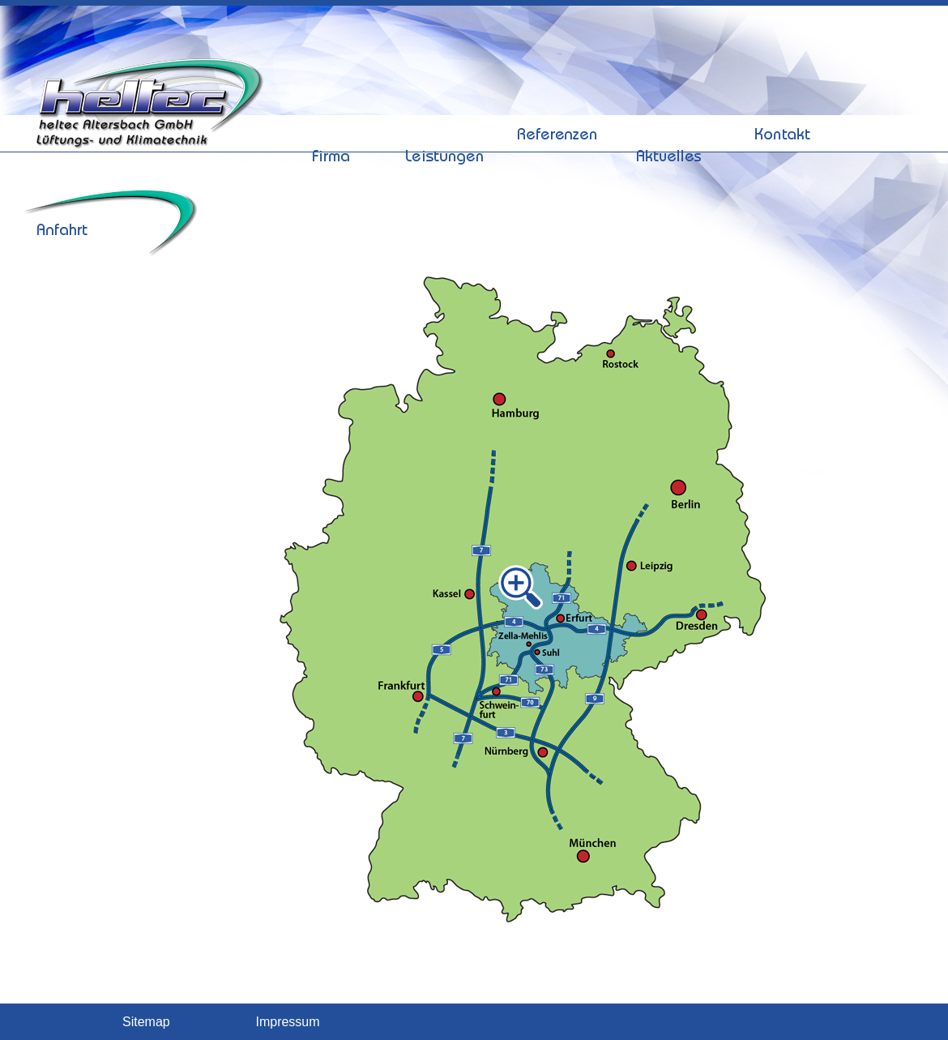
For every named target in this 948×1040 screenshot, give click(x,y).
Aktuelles (669, 100)
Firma (331, 100)
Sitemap (146, 1022)
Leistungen (444, 100)
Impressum (287, 1022)
